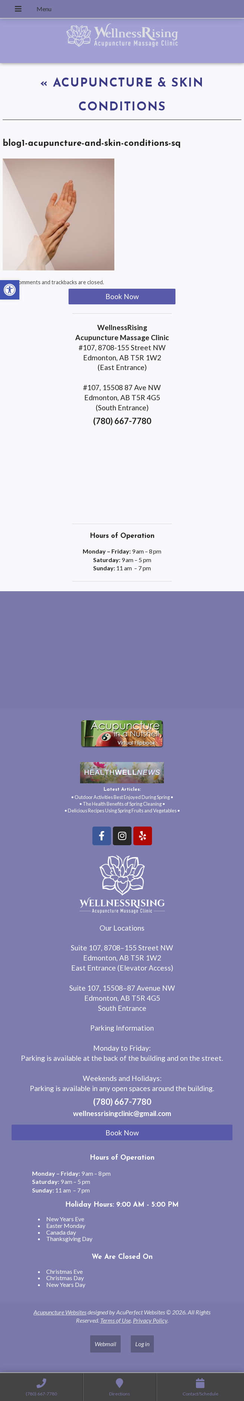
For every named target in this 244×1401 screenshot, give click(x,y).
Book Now (122, 296)
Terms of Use (115, 1320)
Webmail (105, 1343)
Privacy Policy (150, 1320)
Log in (142, 1343)
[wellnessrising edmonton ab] (122, 653)
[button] (9, 290)
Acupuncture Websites (60, 1312)
